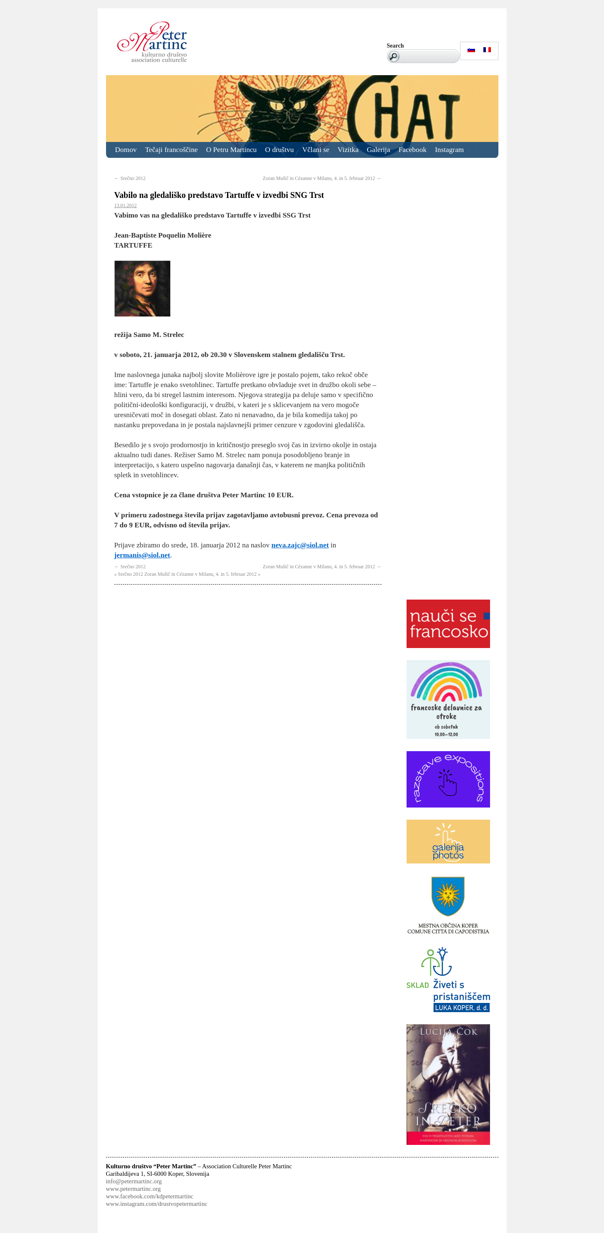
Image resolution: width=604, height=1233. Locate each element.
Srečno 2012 (130, 178)
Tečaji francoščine (171, 150)
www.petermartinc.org (133, 1188)
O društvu (279, 150)
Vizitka (348, 150)
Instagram (449, 150)
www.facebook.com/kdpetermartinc (150, 1196)
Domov (126, 150)
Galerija (378, 150)
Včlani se (315, 150)
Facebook (413, 150)
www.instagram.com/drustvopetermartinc (156, 1203)
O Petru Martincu (231, 150)
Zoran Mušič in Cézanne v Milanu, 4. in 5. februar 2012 (322, 178)
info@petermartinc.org (134, 1181)
